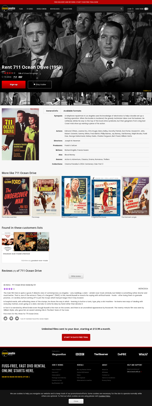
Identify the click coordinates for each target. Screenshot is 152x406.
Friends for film (57, 381)
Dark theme (139, 8)
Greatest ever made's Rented (16, 254)
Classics (84, 160)
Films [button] (21, 8)
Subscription (56, 375)
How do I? (55, 372)
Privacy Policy (106, 381)
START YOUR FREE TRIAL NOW (76, 2)
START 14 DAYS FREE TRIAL (76, 337)
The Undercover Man (9, 217)
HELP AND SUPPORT (134, 365)
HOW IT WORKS (57, 365)
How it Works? (56, 370)
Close (76, 401)
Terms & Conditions (108, 378)
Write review (76, 276)
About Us (105, 370)
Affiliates (105, 372)
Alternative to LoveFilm (84, 381)
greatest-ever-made (39, 261)
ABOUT (104, 365)
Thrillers (106, 160)
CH (34, 285)
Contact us (105, 375)
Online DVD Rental (83, 372)
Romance (99, 160)
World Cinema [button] (41, 8)
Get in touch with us (133, 372)
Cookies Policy (104, 396)
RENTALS (80, 365)
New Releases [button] (54, 8)
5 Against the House (99, 217)
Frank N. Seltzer (71, 146)
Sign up (13, 84)
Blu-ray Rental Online (84, 370)
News (79, 375)
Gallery (147, 91)
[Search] (98, 9)
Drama (91, 160)
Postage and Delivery (59, 378)
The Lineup (35, 217)
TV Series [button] (30, 8)
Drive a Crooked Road (69, 217)
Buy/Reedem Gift (57, 383)
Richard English (70, 150)
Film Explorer (81, 378)
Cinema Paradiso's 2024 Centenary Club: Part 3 (84, 164)
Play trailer (39, 84)
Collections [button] (67, 8)
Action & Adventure (73, 160)
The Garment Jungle (128, 217)
